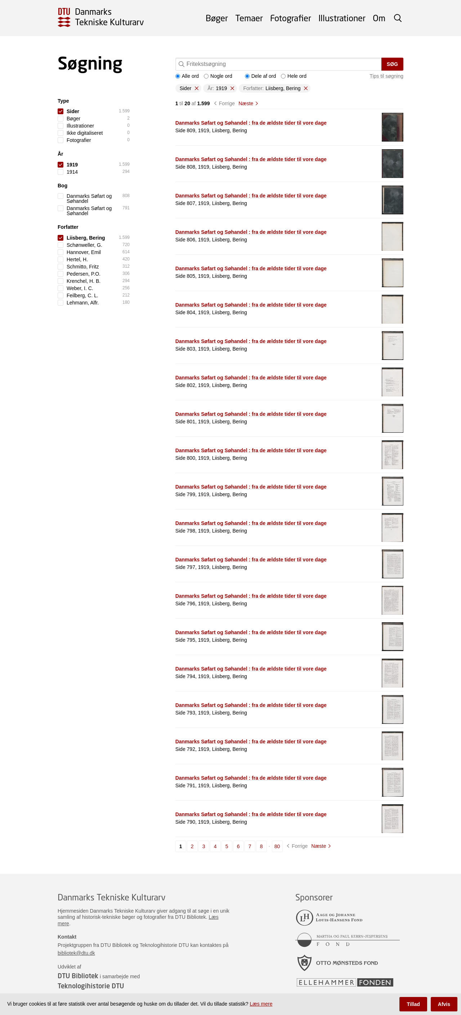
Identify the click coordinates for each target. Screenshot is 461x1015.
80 (277, 846)
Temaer (249, 18)
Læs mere (261, 1004)
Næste (245, 103)
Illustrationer (342, 18)
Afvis (444, 1004)
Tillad (413, 1004)
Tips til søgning (386, 76)
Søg (392, 64)
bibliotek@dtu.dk (76, 953)
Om (379, 18)
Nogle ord (218, 76)
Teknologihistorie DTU (91, 986)
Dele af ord (260, 76)
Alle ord (187, 76)
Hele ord (293, 76)
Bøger (217, 18)
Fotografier (290, 18)
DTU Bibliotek (78, 976)
